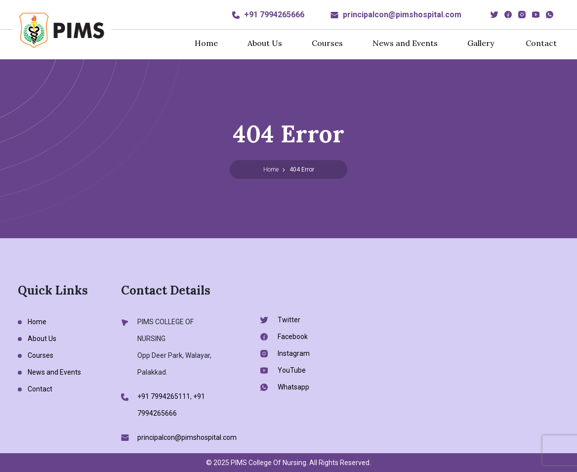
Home (206, 43)
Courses (327, 43)
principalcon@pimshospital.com (402, 14)
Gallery (480, 43)
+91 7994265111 (163, 396)
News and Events (405, 43)
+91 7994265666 (274, 14)
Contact (541, 43)
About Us (264, 43)
